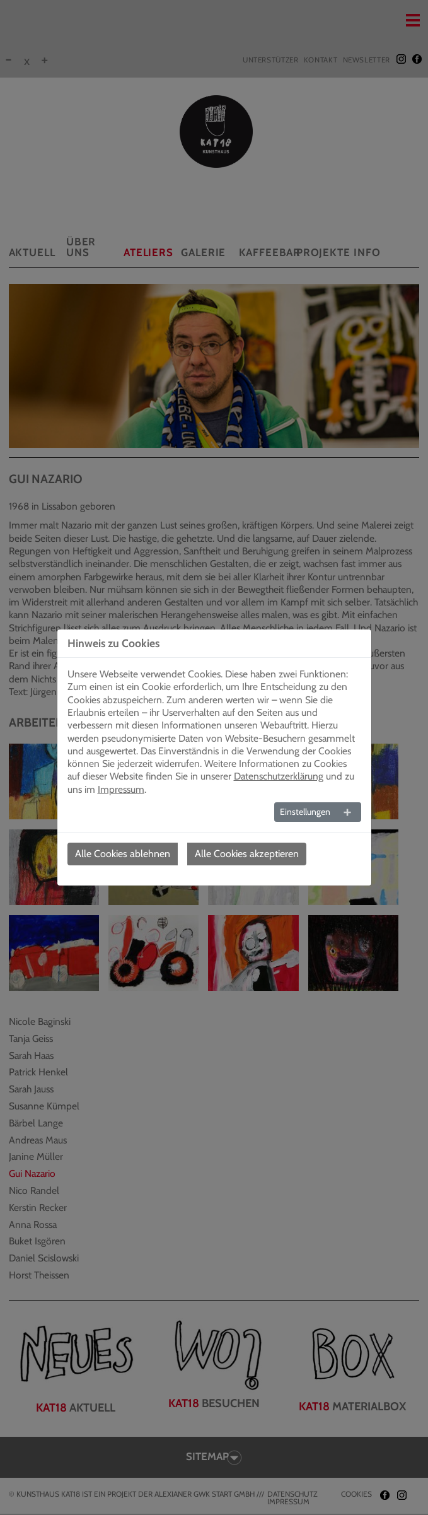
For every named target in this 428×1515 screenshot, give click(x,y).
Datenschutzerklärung (278, 776)
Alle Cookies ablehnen (122, 854)
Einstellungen (305, 811)
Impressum (121, 789)
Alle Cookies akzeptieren (247, 854)
